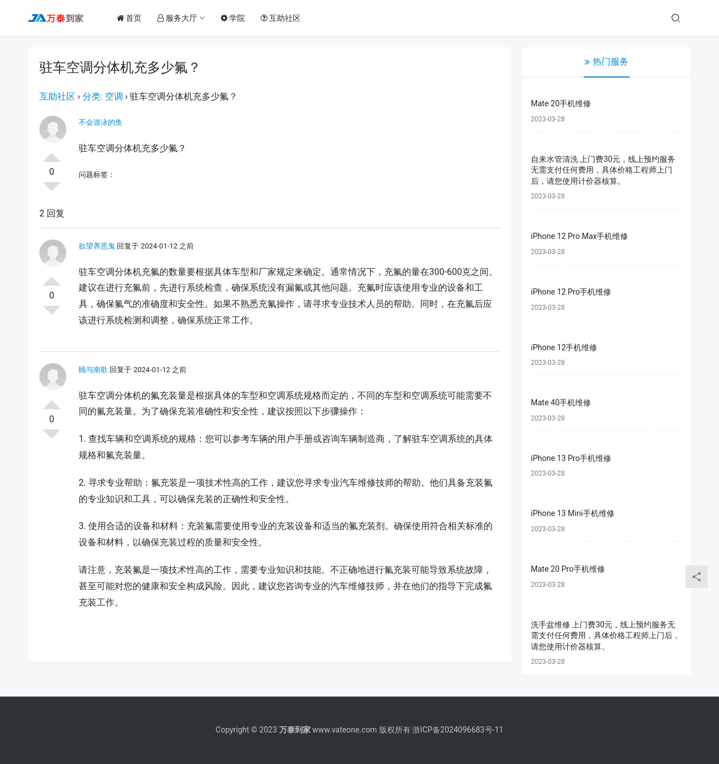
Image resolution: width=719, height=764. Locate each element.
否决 (52, 191)
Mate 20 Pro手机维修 (568, 568)
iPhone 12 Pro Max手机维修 (579, 236)
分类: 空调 (103, 96)
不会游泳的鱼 (100, 122)
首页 (131, 18)
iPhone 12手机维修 (564, 347)
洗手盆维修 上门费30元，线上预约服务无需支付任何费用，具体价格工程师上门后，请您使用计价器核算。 (605, 635)
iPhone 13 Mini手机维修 (573, 513)
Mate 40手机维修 (561, 402)
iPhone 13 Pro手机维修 (571, 458)
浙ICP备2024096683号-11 (457, 729)
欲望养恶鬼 (97, 246)
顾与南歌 (93, 369)
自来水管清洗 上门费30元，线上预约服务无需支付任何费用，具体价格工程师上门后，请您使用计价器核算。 (603, 170)
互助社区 (283, 18)
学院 (235, 18)
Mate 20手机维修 (561, 103)
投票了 (52, 153)
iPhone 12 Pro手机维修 (571, 291)
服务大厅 (179, 18)
